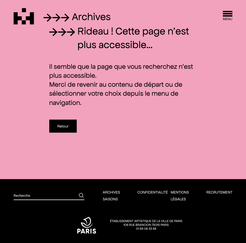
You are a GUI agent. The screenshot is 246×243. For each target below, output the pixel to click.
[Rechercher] (77, 196)
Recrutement (219, 192)
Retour (63, 126)
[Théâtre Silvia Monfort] (24, 16)
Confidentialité (152, 192)
